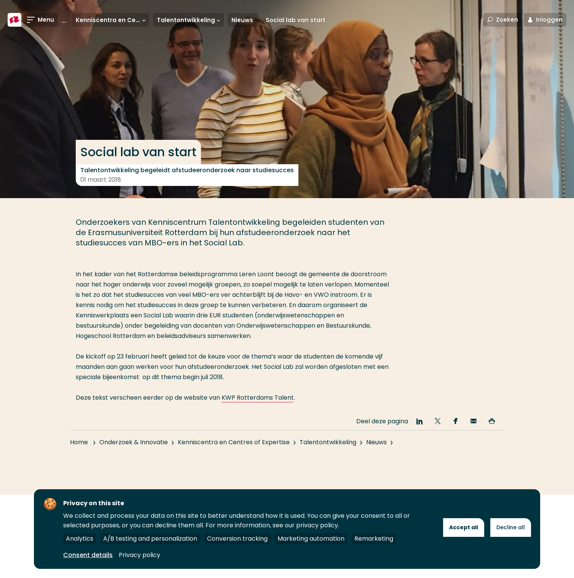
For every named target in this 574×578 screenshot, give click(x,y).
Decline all (510, 527)
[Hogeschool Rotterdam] (14, 20)
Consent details (88, 555)
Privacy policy (139, 555)
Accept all (463, 527)
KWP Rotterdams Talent (258, 397)
